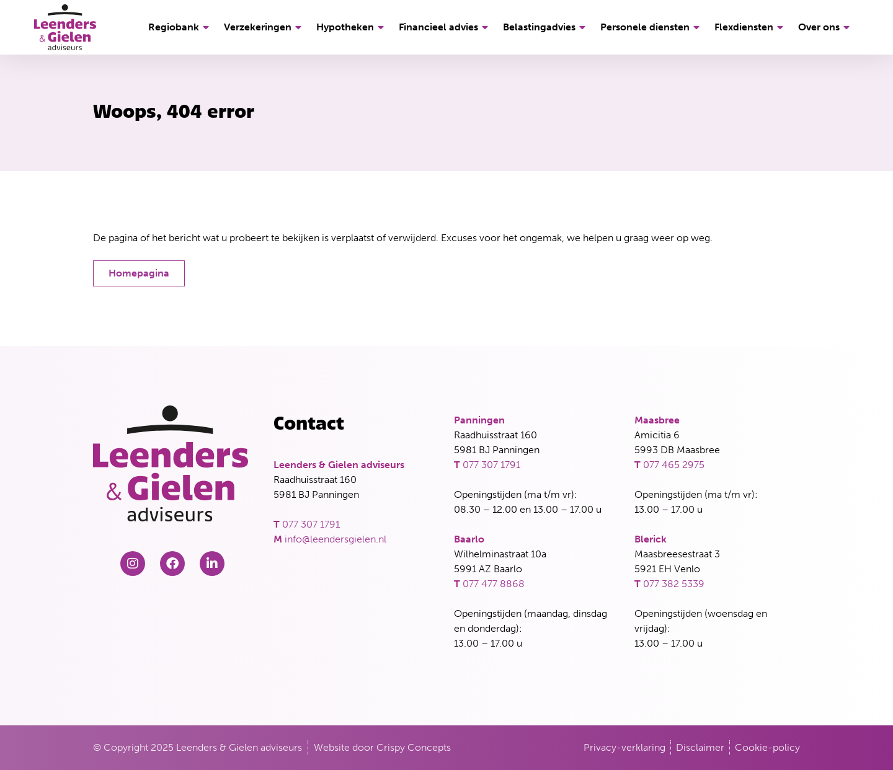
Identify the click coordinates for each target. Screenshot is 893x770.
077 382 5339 (673, 584)
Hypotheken (352, 27)
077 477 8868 (494, 584)
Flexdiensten (750, 27)
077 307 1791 (311, 524)
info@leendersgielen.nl (335, 539)
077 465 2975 (673, 465)
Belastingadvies (546, 27)
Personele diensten (651, 27)
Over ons (825, 27)
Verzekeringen (264, 27)
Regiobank (180, 27)
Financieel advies (445, 27)
